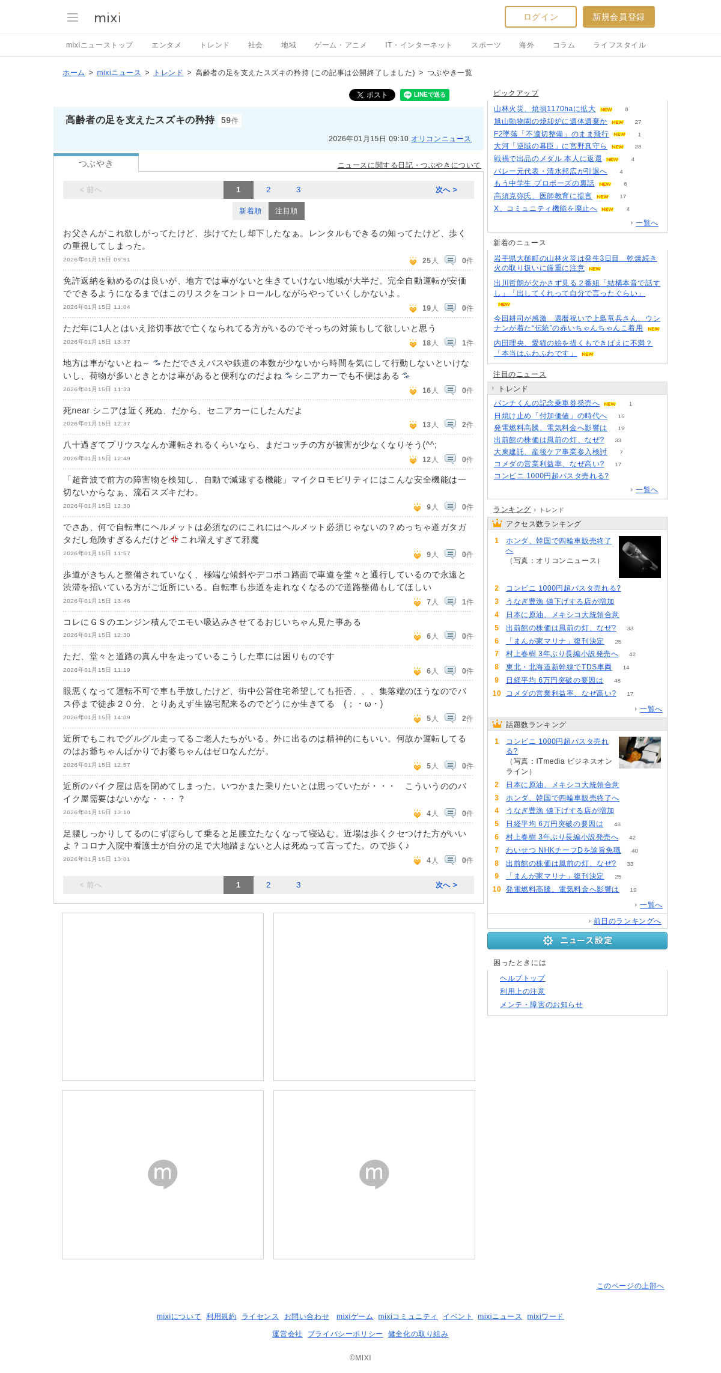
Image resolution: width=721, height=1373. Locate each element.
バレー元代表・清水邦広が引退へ (550, 171)
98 (633, 615)
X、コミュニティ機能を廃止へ (545, 208)
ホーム (73, 72)
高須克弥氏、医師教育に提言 (543, 196)
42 (632, 654)
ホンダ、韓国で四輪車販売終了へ (559, 546)
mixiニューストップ (99, 45)
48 (617, 680)
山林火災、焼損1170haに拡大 (545, 109)
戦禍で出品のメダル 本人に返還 (548, 158)
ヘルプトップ (523, 978)
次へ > (447, 190)
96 (519, 571)
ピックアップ (516, 93)
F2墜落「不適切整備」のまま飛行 (551, 134)
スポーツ (486, 45)
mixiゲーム (355, 1316)
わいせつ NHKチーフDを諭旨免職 (563, 850)
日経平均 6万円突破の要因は (554, 680)
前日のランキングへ (628, 921)
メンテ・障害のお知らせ (541, 1004)
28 (637, 146)
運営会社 (287, 1334)
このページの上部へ (631, 1286)
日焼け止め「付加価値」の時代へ (550, 416)
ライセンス (260, 1316)
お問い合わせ (307, 1316)
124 (623, 476)
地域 (288, 45)
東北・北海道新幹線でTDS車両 (559, 667)
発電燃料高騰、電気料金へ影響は (550, 428)
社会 (255, 45)
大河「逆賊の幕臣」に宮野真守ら (550, 146)
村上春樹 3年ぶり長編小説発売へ (562, 654)
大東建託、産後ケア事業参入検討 (550, 452)
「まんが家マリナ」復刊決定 (555, 641)
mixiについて (179, 1316)
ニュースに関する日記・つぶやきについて (409, 165)
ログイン (540, 17)
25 (618, 641)
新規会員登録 (618, 17)
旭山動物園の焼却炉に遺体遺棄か (550, 121)
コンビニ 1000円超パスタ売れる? (551, 476)
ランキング (512, 509)
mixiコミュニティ (408, 1316)
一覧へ (647, 223)
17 (622, 196)
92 (628, 601)
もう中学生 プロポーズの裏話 (544, 183)
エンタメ (166, 45)
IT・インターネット (419, 45)
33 (618, 440)
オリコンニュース (441, 139)
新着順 (250, 211)
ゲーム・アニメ (340, 45)
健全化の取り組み (418, 1334)
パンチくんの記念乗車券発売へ (547, 403)
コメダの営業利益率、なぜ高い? (549, 464)
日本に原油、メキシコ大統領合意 (562, 614)
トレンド (214, 45)
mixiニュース (119, 72)
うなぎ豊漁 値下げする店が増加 (560, 601)
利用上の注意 (523, 991)
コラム (564, 45)
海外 (526, 45)
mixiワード (545, 1316)
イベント (458, 1316)
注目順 (286, 211)
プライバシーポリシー (345, 1334)
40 (634, 850)
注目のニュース (519, 374)
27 (637, 121)
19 (621, 428)
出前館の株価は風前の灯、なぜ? (549, 440)
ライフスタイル (619, 45)
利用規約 (221, 1316)
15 (621, 416)
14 (625, 667)
